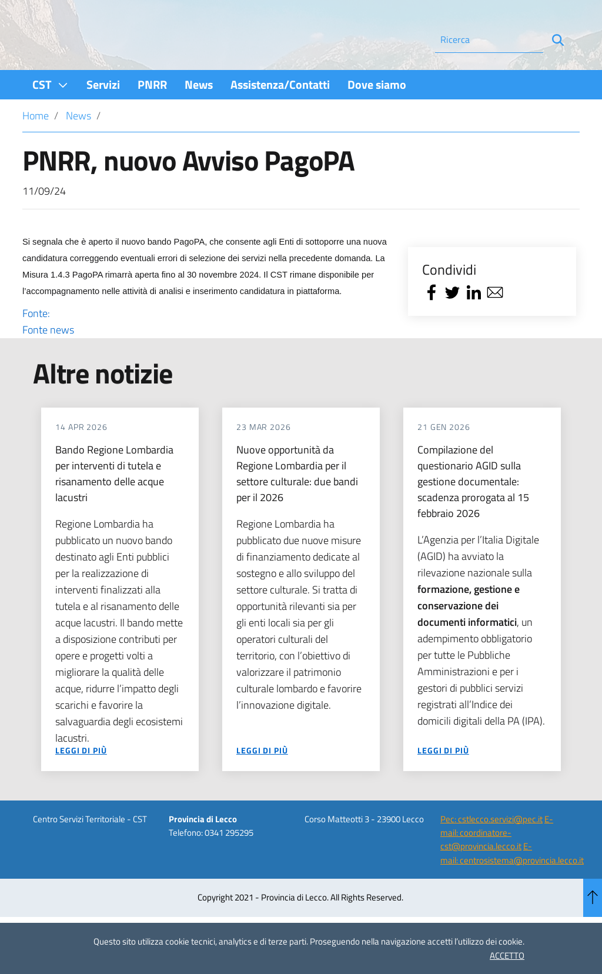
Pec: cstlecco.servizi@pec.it (491, 851)
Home (35, 147)
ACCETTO (507, 955)
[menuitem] (50, 116)
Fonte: (207, 353)
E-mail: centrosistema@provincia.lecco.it (512, 884)
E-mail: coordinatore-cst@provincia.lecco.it (496, 864)
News (78, 147)
